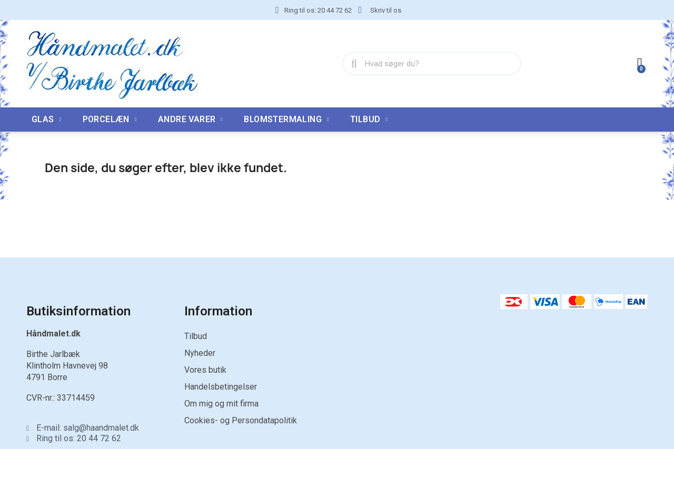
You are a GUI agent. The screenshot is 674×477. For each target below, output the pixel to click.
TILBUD (369, 119)
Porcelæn (110, 119)
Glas (47, 119)
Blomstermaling (286, 119)
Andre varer (190, 119)
